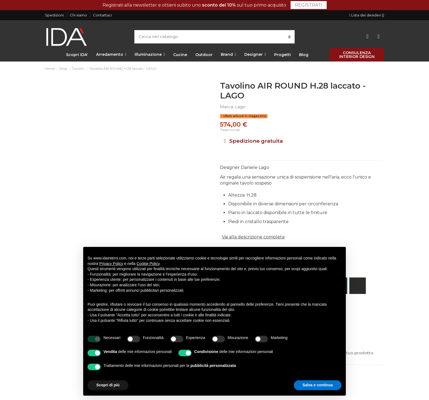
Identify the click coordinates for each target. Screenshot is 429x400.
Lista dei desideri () (366, 15)
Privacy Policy (111, 263)
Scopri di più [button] (108, 385)
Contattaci (102, 15)
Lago (240, 106)
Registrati (308, 5)
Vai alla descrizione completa (253, 237)
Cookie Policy (148, 263)
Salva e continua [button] (318, 385)
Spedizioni (55, 15)
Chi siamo (79, 15)
